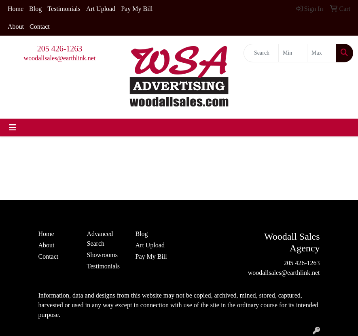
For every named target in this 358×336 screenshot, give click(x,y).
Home (15, 8)
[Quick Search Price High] (321, 53)
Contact (40, 26)
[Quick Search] (261, 53)
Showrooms (102, 254)
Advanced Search (100, 238)
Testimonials (63, 8)
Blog (35, 8)
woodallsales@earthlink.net (60, 58)
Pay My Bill (137, 8)
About (16, 26)
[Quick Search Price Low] (292, 53)
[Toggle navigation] (12, 127)
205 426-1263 (60, 48)
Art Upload (100, 8)
